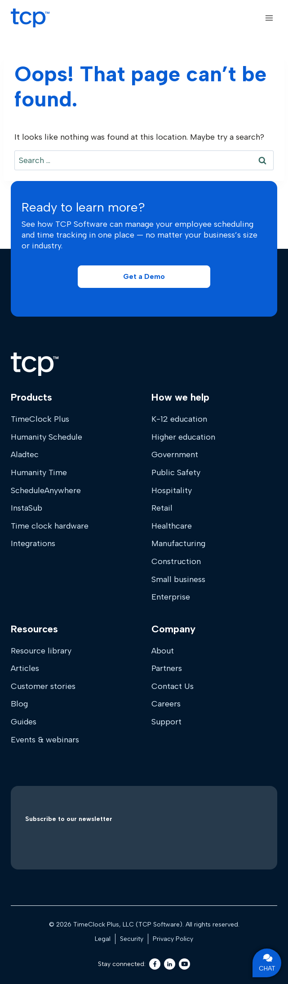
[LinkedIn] (169, 964)
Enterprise (170, 597)
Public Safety (175, 472)
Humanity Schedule (46, 437)
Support (166, 722)
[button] (144, 276)
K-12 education (179, 419)
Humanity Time (39, 472)
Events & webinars (45, 740)
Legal (103, 939)
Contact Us (172, 686)
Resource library (41, 651)
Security (131, 939)
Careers (166, 704)
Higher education (183, 437)
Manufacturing (178, 543)
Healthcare (171, 526)
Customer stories (43, 686)
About (162, 651)
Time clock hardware (50, 526)
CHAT (267, 962)
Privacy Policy (173, 939)
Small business (178, 579)
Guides (23, 722)
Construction (176, 561)
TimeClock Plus (40, 419)
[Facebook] (154, 964)
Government (174, 454)
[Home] (34, 364)
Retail (162, 508)
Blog (19, 704)
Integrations (33, 543)
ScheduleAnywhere (46, 490)
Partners (166, 668)
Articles (25, 668)
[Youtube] (184, 964)
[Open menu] (269, 18)
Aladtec (25, 454)
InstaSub (26, 508)
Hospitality (171, 490)
